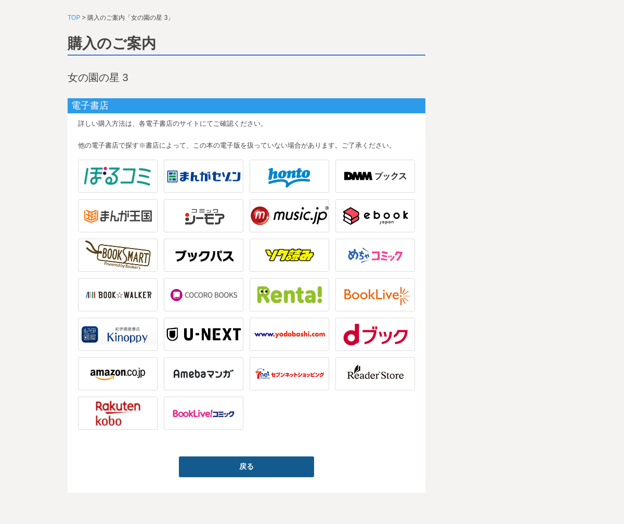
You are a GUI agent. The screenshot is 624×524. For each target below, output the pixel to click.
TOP (74, 17)
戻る (246, 466)
